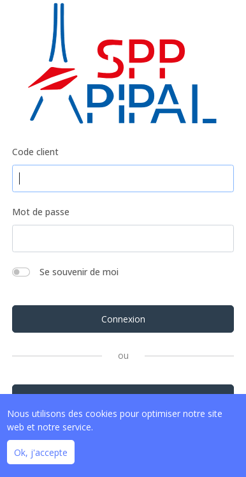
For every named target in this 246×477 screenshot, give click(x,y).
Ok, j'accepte (41, 452)
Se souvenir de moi (79, 272)
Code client (35, 152)
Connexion (123, 319)
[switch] (21, 272)
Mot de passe (40, 212)
